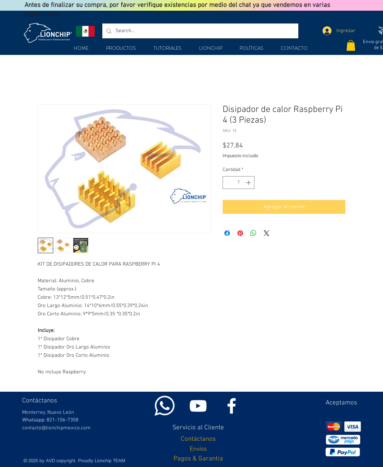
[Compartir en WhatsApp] (253, 233)
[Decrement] (228, 183)
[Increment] (249, 183)
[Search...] (199, 30)
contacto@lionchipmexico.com (56, 428)
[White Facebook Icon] (231, 405)
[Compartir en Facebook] (227, 233)
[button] (350, 45)
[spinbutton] (238, 183)
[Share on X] (266, 233)
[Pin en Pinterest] (240, 233)
